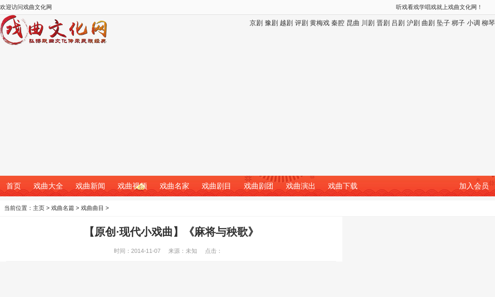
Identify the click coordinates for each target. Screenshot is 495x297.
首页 (13, 186)
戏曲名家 (174, 186)
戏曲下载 (343, 186)
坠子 (443, 22)
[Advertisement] (247, 114)
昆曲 (353, 22)
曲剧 (428, 22)
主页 (39, 208)
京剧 (256, 22)
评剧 (301, 22)
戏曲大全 (48, 186)
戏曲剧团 (258, 186)
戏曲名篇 (62, 208)
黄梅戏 (320, 22)
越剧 (286, 22)
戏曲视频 (132, 186)
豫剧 (271, 22)
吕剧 (398, 22)
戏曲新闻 (90, 186)
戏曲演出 (301, 186)
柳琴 (488, 22)
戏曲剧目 (216, 186)
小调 (473, 22)
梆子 (458, 22)
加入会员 (474, 186)
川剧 (368, 22)
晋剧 (383, 22)
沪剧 (413, 22)
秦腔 (337, 22)
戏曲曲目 (92, 208)
